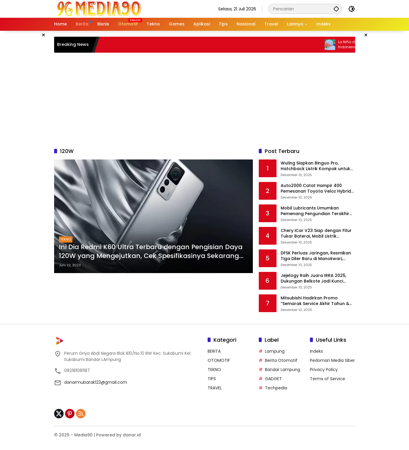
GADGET (273, 379)
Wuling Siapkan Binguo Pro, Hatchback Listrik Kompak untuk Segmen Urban (315, 166)
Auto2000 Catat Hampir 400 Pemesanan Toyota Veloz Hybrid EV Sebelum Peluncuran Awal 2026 (318, 188)
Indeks (316, 351)
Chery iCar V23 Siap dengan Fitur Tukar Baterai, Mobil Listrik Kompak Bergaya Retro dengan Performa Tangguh (316, 233)
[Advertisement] (204, 100)
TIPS (212, 379)
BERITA (214, 351)
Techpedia (276, 388)
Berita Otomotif (281, 360)
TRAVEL (215, 388)
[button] (336, 9)
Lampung (274, 351)
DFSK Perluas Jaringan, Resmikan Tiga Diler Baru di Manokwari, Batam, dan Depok (316, 256)
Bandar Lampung (282, 369)
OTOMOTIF (219, 360)
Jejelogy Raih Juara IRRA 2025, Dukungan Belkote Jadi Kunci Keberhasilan (313, 278)
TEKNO (65, 239)
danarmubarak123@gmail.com (95, 382)
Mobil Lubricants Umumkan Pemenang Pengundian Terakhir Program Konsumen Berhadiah (315, 211)
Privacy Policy (324, 369)
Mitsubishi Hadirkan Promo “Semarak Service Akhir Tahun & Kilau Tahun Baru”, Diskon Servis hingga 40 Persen (315, 301)
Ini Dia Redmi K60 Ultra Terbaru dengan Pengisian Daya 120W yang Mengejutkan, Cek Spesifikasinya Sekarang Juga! (151, 252)
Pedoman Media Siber (332, 360)
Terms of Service (327, 379)
